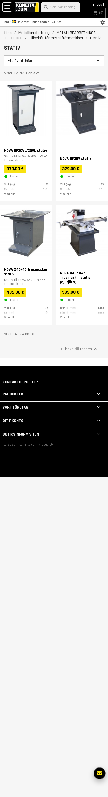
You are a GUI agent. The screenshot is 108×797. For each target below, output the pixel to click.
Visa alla (9, 194)
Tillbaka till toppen (79, 349)
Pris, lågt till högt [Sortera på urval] (54, 61)
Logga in (99, 4)
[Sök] (60, 7)
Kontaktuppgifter (20, 382)
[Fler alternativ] (100, 773)
